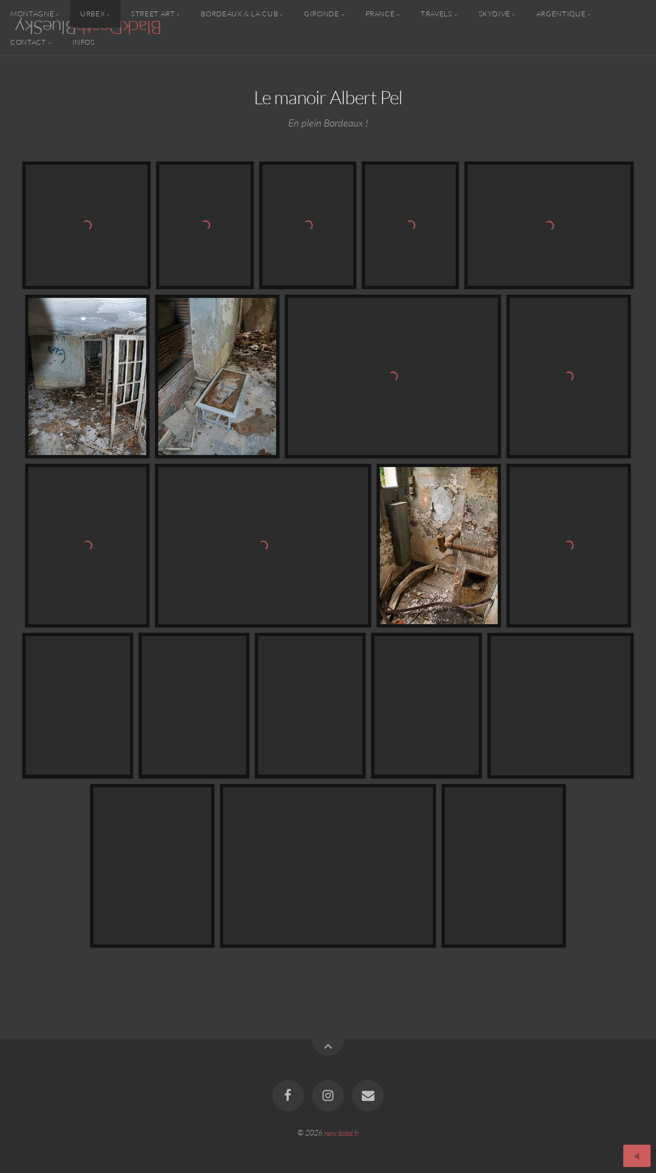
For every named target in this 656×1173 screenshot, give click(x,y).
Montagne (32, 13)
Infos (84, 41)
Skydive (494, 13)
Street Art (153, 13)
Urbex (92, 13)
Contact (28, 41)
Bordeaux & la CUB (239, 13)
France (380, 13)
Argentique (561, 13)
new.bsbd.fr (341, 1132)
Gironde (321, 13)
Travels (436, 13)
